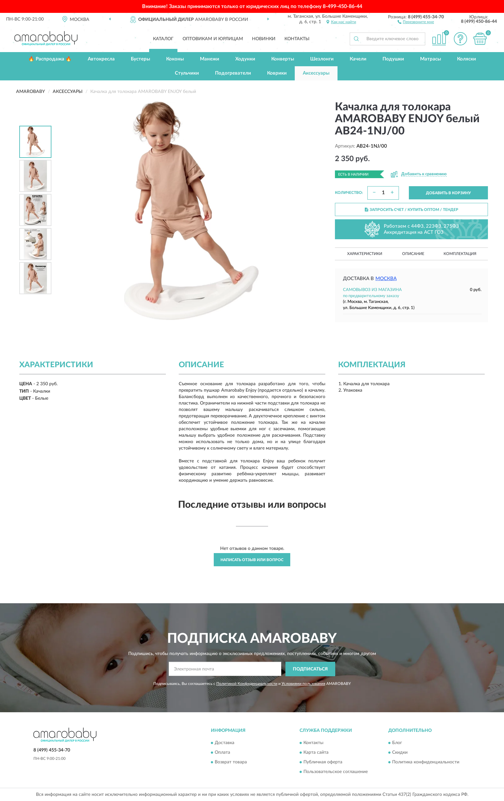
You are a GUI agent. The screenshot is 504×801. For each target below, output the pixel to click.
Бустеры (140, 59)
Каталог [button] (163, 39)
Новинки (263, 39)
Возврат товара (231, 762)
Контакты (297, 39)
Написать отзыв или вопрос (252, 560)
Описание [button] (413, 254)
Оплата (222, 753)
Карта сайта (315, 753)
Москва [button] (386, 278)
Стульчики (187, 73)
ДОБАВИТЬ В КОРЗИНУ (448, 193)
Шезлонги (322, 59)
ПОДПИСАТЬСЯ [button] (310, 669)
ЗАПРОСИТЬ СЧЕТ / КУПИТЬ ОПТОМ (411, 210)
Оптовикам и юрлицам (213, 39)
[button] (416, 21)
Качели (358, 59)
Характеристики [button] (364, 254)
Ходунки (245, 59)
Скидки (400, 753)
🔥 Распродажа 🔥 (50, 59)
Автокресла (101, 59)
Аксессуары (316, 73)
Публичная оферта (322, 762)
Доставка (224, 743)
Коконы (175, 59)
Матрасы (430, 59)
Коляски (466, 59)
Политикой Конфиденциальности (246, 684)
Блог (397, 743)
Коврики (277, 73)
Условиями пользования (303, 684)
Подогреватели (233, 73)
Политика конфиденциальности (425, 762)
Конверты (282, 59)
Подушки (393, 59)
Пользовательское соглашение (335, 772)
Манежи (209, 59)
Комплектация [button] (460, 254)
